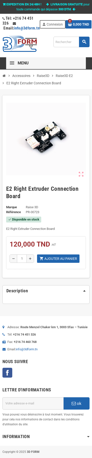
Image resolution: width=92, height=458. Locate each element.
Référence (13, 212)
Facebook (7, 373)
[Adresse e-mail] (33, 403)
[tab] (46, 290)
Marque (11, 207)
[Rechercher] (71, 42)
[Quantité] (22, 259)
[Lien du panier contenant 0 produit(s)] (79, 24)
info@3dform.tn (27, 28)
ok (76, 403)
